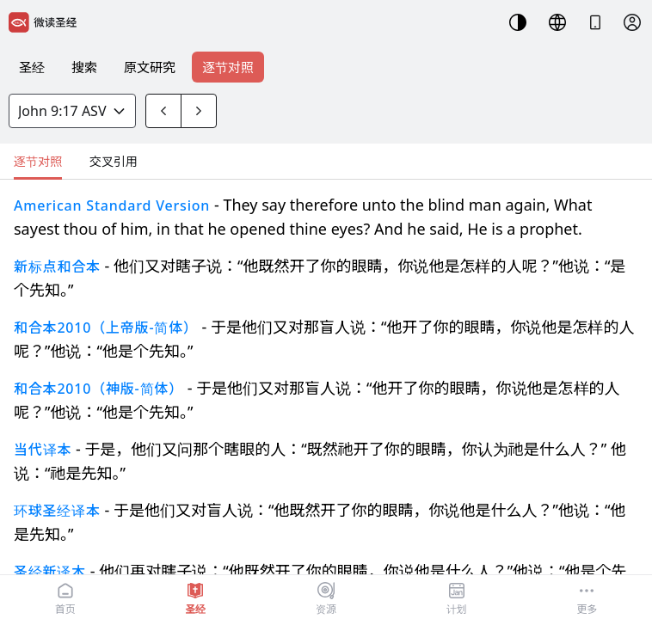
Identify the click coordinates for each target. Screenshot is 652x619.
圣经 (32, 67)
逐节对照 (228, 67)
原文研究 (149, 67)
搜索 (84, 67)
